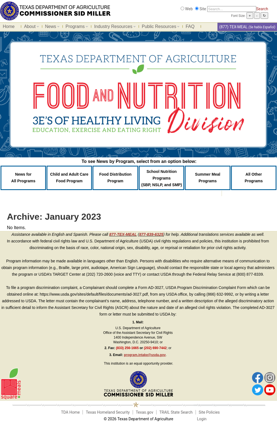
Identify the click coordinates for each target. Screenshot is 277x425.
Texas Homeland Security (108, 412)
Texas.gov (144, 412)
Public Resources (159, 27)
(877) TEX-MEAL (233, 27)
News (51, 27)
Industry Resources (113, 27)
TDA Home (70, 412)
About (30, 27)
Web (189, 9)
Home (9, 26)
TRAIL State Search (176, 412)
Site (202, 9)
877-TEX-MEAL (123, 234)
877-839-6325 (151, 234)
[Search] (231, 9)
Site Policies (209, 412)
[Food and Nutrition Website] (55, 10)
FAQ (190, 26)
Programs (75, 27)
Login (202, 419)
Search (262, 9)
